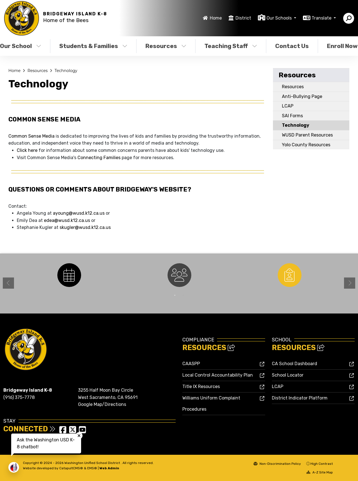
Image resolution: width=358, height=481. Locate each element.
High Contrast (321, 464)
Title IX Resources (201, 386)
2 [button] (183, 295)
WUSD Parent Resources (307, 135)
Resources (165, 45)
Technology (66, 70)
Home (216, 18)
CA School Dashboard (294, 363)
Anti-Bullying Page (302, 96)
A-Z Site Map (320, 472)
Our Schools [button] (280, 18)
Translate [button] (322, 18)
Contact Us (292, 45)
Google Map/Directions (102, 404)
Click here (27, 150)
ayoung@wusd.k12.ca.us (79, 213)
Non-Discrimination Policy (277, 464)
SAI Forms (292, 115)
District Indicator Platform (300, 398)
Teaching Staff (230, 45)
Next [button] (349, 283)
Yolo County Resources (306, 144)
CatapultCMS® (71, 468)
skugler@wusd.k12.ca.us (85, 227)
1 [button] (175, 295)
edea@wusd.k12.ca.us (67, 220)
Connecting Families (99, 157)
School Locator (287, 375)
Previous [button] (8, 283)
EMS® (92, 468)
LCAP (287, 106)
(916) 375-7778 (19, 397)
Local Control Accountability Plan (217, 375)
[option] (69, 275)
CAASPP (191, 363)
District (243, 18)
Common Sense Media (31, 136)
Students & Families (93, 45)
